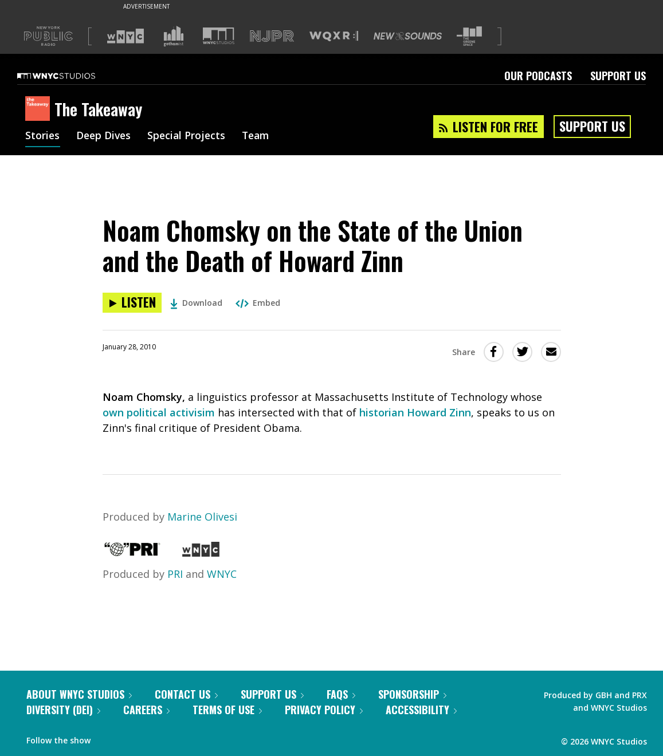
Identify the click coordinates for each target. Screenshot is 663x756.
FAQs (341, 694)
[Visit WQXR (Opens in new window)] (333, 36)
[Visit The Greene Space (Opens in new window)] (469, 36)
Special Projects (190, 136)
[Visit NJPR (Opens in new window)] (272, 36)
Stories (42, 136)
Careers (146, 709)
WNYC (222, 574)
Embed (258, 302)
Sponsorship (412, 694)
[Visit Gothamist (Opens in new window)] (173, 36)
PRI (175, 574)
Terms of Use (227, 709)
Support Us (618, 75)
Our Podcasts (538, 75)
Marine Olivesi (202, 516)
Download (196, 302)
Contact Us (186, 694)
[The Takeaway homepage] (39, 109)
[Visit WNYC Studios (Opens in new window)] (218, 35)
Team (261, 136)
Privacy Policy (324, 709)
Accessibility (421, 709)
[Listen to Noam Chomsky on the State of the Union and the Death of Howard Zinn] (132, 303)
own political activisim (159, 412)
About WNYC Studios (79, 694)
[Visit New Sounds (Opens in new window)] (408, 36)
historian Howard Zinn (415, 412)
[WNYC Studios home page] (70, 75)
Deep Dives (105, 136)
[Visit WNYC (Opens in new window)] (125, 36)
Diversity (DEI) (63, 709)
